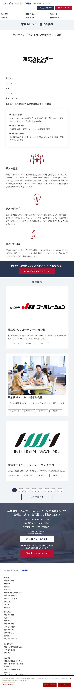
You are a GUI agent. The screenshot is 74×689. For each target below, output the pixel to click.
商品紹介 (7, 585)
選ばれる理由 (30, 14)
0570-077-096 (38, 525)
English (7, 609)
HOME (6, 579)
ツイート (12, 39)
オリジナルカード (10, 640)
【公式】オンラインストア (37, 555)
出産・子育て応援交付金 (13, 648)
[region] (37, 682)
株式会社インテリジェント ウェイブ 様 (31, 466)
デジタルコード (11, 83)
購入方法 (7, 588)
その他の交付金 (9, 651)
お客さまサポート (10, 597)
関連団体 (7, 674)
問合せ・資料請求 (46, 8)
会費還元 (56, 412)
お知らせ (7, 603)
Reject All (64, 684)
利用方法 (7, 591)
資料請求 (7, 637)
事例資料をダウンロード (38, 272)
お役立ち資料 (30, 18)
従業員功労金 (28, 412)
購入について (54, 18)
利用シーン (54, 14)
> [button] (53, 491)
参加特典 (28, 345)
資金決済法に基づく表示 (13, 662)
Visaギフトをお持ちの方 (13, 594)
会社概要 (7, 660)
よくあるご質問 (9, 628)
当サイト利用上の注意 (12, 671)
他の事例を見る (37, 499)
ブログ (6, 606)
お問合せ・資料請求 (38, 541)
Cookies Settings (8, 684)
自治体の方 (8, 645)
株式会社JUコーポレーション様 (27, 331)
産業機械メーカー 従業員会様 (25, 399)
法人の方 (7, 613)
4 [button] (33, 491)
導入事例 (7, 654)
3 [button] (27, 491)
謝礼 (42, 345)
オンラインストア (63, 8)
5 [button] (40, 491)
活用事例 (4, 18)
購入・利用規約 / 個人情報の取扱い (13, 667)
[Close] (70, 678)
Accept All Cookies (49, 684)
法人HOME (4, 14)
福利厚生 (42, 412)
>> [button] (59, 491)
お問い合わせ (9, 634)
